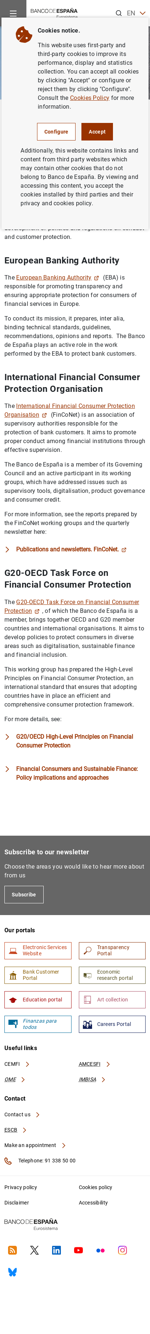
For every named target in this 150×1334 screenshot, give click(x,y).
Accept (97, 132)
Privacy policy (20, 1187)
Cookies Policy (89, 97)
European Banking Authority (57, 277)
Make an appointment (35, 1145)
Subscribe (24, 895)
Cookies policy (96, 1187)
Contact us (22, 1114)
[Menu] (13, 13)
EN (136, 13)
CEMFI (17, 1064)
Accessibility (93, 1203)
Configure (56, 132)
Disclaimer (16, 1203)
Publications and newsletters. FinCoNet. (71, 549)
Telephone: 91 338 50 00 (40, 1161)
